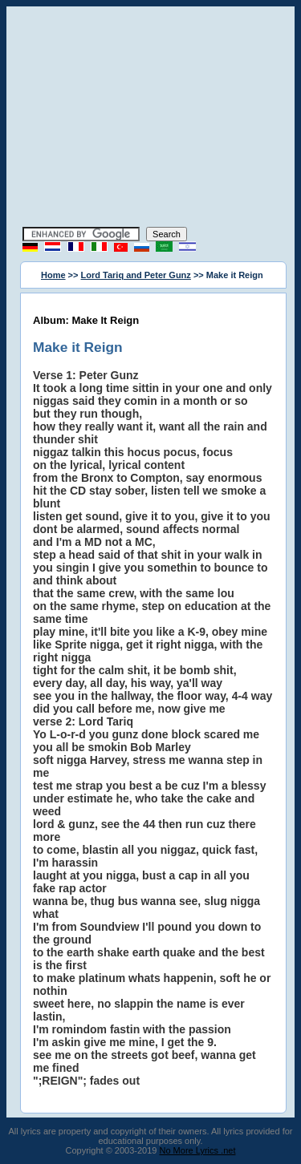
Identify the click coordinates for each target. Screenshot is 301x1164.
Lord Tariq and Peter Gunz (136, 275)
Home (53, 275)
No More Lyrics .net (198, 1150)
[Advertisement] (151, 118)
